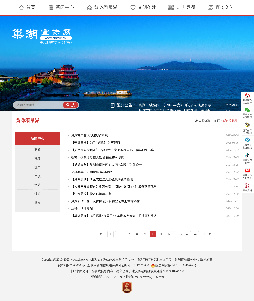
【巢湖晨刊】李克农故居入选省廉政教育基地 (102, 179)
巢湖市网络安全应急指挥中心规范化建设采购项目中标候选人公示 (180, 110)
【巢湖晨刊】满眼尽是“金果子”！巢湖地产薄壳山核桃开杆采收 (114, 215)
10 (153, 234)
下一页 (207, 234)
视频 (37, 158)
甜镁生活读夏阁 (82, 208)
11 (161, 234)
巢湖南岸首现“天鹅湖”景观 (89, 135)
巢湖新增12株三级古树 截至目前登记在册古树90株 (105, 201)
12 (169, 234)
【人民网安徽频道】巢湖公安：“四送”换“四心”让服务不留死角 (114, 186)
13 (177, 234)
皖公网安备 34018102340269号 (173, 265)
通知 (37, 202)
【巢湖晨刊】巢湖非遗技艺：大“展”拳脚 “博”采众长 (106, 164)
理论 (37, 194)
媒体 (37, 167)
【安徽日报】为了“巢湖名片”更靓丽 (95, 142)
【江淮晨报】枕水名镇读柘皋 (91, 194)
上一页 (98, 234)
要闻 (37, 149)
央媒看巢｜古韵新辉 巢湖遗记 (91, 172)
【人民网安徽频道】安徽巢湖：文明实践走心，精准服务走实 (112, 150)
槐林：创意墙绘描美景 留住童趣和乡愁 (97, 157)
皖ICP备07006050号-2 (72, 265)
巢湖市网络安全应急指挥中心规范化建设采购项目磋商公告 (180, 116)
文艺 (37, 185)
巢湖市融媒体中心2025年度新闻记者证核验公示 (175, 105)
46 (195, 234)
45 (187, 234)
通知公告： (126, 105)
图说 (37, 176)
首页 (217, 120)
